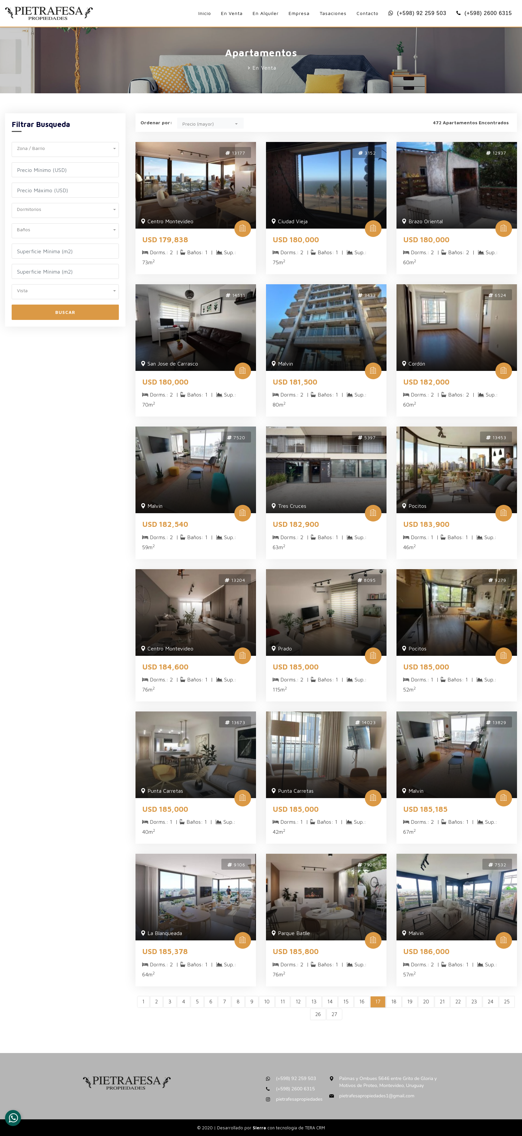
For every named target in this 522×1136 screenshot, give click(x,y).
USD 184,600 (165, 666)
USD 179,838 (165, 239)
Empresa (299, 13)
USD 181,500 (295, 382)
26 (318, 1014)
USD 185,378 (165, 951)
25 (507, 1001)
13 (314, 1001)
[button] (65, 147)
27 (334, 1014)
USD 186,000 (426, 951)
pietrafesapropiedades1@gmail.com (376, 1096)
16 (362, 1001)
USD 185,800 (296, 951)
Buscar (65, 312)
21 (442, 1001)
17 (378, 1001)
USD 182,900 (296, 524)
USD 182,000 (426, 382)
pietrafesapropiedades (299, 1099)
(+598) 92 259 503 (417, 13)
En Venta (232, 13)
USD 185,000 (296, 666)
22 (458, 1001)
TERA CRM (315, 1127)
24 (490, 1001)
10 (267, 1001)
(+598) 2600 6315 (484, 13)
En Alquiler (266, 13)
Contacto (368, 13)
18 (393, 1001)
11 (282, 1001)
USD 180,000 (296, 239)
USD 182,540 (165, 524)
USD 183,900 (426, 524)
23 (474, 1001)
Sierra (260, 1127)
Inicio (204, 13)
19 (409, 1001)
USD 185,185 (425, 809)
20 (426, 1001)
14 (330, 1001)
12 (298, 1001)
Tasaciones (333, 13)
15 (346, 1001)
